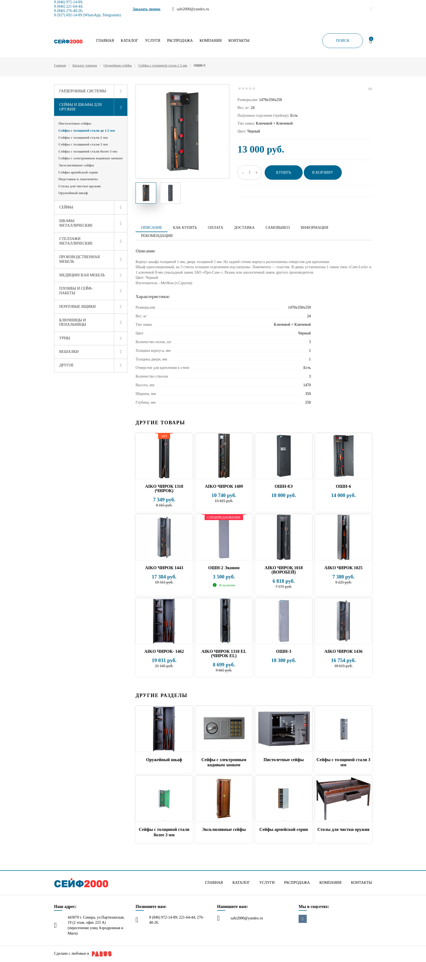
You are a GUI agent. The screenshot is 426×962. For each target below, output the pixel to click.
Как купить (185, 228)
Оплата (215, 228)
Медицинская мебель (82, 275)
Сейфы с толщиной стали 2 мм (83, 137)
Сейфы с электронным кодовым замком (90, 158)
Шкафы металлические (76, 223)
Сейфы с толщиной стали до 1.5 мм (86, 130)
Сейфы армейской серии (78, 172)
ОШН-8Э (284, 486)
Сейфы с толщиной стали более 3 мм (87, 151)
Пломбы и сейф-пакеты (76, 290)
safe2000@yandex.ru (247, 918)
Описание (151, 228)
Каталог (129, 41)
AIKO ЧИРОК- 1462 (164, 651)
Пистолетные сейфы (74, 123)
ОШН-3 (283, 651)
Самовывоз (277, 228)
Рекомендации (157, 236)
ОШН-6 (343, 486)
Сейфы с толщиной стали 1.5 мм (162, 65)
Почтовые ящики (77, 307)
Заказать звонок (147, 9)
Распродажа (180, 41)
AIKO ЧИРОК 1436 (343, 651)
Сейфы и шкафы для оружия (80, 107)
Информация (314, 228)
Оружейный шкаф (73, 193)
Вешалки (69, 352)
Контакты (238, 41)
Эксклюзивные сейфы (76, 165)
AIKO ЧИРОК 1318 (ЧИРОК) (164, 488)
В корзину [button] (322, 172)
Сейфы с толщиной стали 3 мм (83, 144)
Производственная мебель (79, 259)
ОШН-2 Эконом (223, 567)
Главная (105, 41)
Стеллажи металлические (76, 241)
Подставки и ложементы (78, 179)
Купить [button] (283, 172)
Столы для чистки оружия (79, 186)
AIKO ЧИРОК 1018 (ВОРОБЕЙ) (284, 569)
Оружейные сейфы (118, 65)
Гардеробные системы (82, 91)
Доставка (244, 228)
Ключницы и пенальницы (72, 322)
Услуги (152, 41)
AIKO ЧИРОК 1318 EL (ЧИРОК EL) (223, 653)
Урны (64, 338)
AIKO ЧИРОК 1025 (343, 567)
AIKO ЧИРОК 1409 (224, 486)
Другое (66, 365)
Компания (211, 41)
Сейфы (66, 207)
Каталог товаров (85, 65)
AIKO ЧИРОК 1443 (164, 567)
